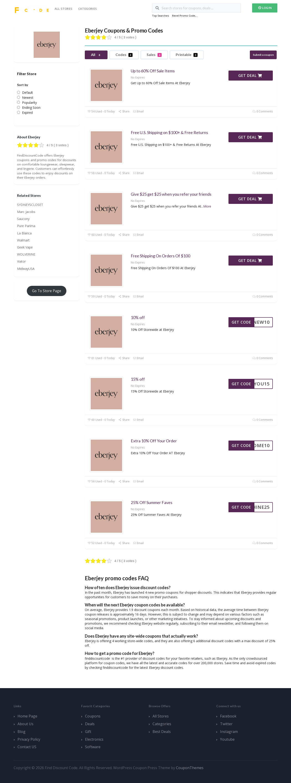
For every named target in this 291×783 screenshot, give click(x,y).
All (96, 54)
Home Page (27, 716)
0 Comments (263, 111)
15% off (138, 379)
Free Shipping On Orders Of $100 (160, 255)
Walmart (23, 240)
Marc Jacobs (26, 212)
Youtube (227, 739)
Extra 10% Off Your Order (154, 440)
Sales (154, 54)
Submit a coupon (263, 54)
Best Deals (162, 731)
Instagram (229, 731)
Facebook (228, 716)
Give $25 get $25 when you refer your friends (171, 194)
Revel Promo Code (183, 15)
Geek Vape (25, 247)
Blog (21, 731)
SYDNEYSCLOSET (30, 205)
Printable (187, 54)
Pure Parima (26, 226)
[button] (181, 587)
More (207, 206)
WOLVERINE (26, 254)
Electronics (94, 739)
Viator (21, 261)
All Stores (63, 9)
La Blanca (24, 233)
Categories (87, 9)
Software (92, 746)
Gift (88, 731)
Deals (90, 723)
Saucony (23, 219)
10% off (138, 317)
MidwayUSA (26, 268)
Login (265, 8)
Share (123, 111)
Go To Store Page (46, 290)
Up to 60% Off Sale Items (153, 70)
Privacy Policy (29, 739)
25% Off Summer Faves (151, 502)
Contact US (27, 746)
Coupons (92, 716)
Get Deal (250, 75)
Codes (124, 54)
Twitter (226, 723)
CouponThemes (189, 767)
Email (138, 111)
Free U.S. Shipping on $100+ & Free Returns (169, 132)
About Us (25, 723)
